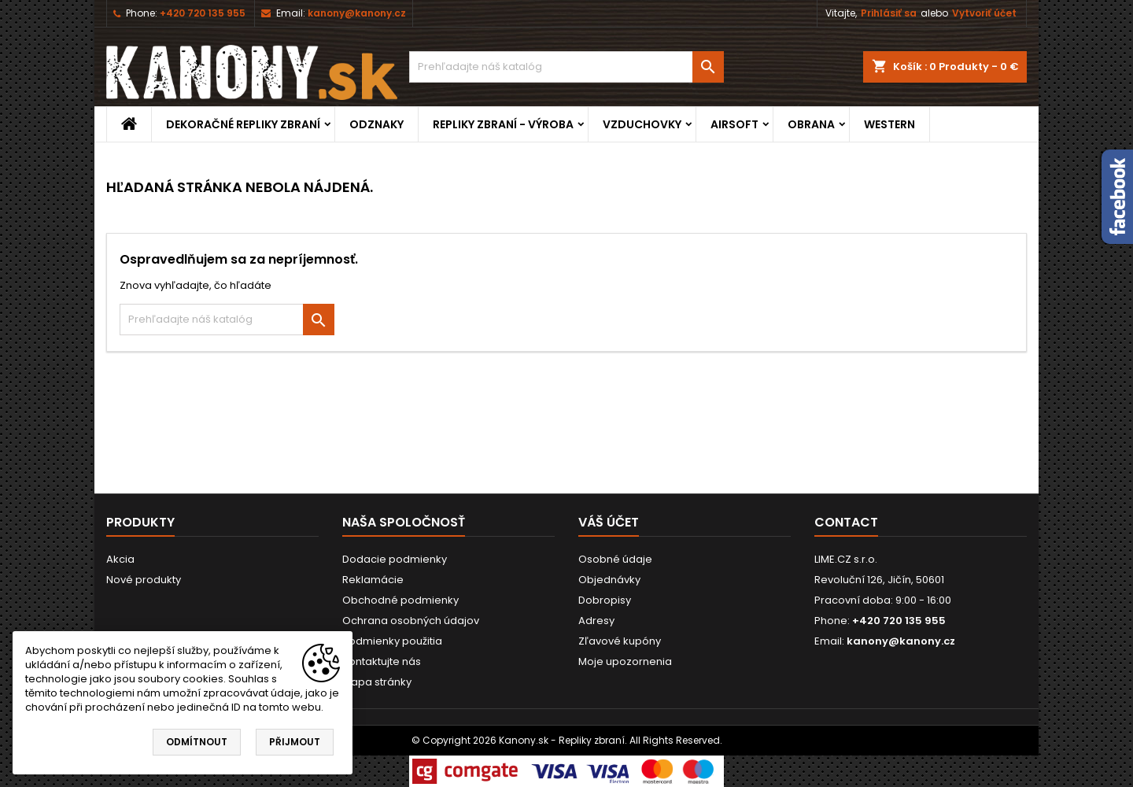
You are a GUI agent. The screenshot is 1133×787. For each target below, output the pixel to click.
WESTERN (889, 124)
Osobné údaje (615, 559)
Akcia (120, 559)
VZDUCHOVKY (642, 124)
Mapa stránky (376, 681)
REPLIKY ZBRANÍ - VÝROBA (503, 124)
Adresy (596, 620)
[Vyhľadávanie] (566, 67)
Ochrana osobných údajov (410, 620)
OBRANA (811, 124)
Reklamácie (373, 579)
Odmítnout (196, 741)
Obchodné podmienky (400, 600)
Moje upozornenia (625, 661)
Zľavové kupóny (619, 641)
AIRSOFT (734, 124)
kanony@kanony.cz (357, 13)
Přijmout (294, 741)
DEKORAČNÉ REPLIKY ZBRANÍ (243, 124)
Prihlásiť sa (889, 13)
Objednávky (609, 579)
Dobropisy (604, 600)
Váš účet (608, 522)
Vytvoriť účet (984, 13)
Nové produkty (143, 579)
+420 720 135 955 (202, 13)
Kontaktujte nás (381, 661)
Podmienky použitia (392, 641)
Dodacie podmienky (394, 559)
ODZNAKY (376, 124)
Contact (846, 522)
